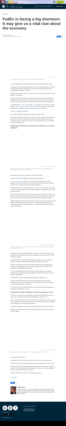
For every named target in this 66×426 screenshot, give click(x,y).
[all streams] (59, 6)
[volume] (7, 6)
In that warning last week (16, 181)
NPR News (5, 14)
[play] (4, 6)
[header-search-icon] (54, 2)
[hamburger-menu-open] (3, 2)
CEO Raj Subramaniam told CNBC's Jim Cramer (28, 106)
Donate (61, 2)
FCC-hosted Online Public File (29, 406)
